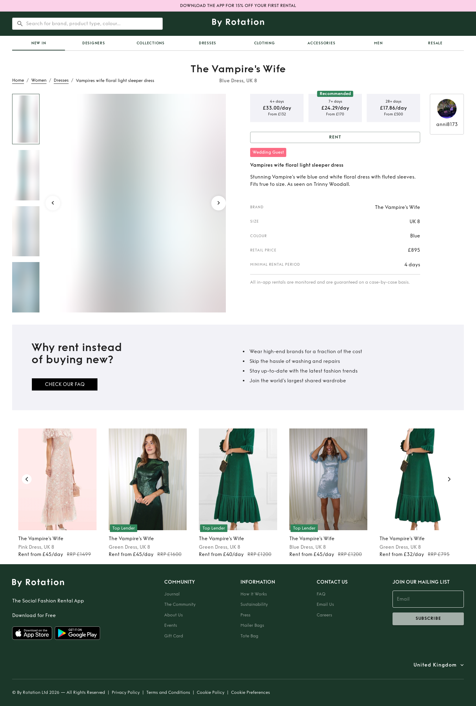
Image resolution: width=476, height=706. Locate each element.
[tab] (38, 43)
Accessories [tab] (321, 43)
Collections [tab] (151, 43)
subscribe (428, 618)
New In (38, 43)
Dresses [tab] (207, 43)
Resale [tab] (435, 43)
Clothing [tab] (264, 43)
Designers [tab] (93, 43)
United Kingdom (435, 665)
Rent (335, 137)
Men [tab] (378, 43)
